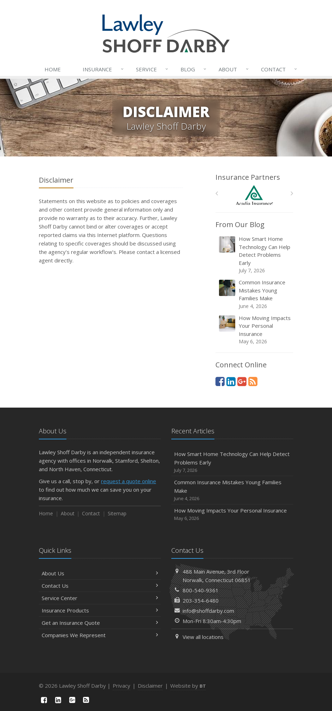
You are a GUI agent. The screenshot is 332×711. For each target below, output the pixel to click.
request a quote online (128, 481)
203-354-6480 (201, 600)
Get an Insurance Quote (100, 622)
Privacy (121, 685)
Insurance (101, 69)
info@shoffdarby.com (208, 610)
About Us (100, 573)
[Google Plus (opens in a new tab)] (242, 381)
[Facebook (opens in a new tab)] (220, 381)
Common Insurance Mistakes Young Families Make (254, 294)
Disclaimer (150, 685)
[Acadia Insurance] (254, 195)
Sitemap (117, 513)
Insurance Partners (247, 177)
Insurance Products (100, 610)
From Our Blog (240, 224)
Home (53, 69)
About (232, 69)
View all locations (203, 636)
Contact (277, 69)
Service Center (100, 598)
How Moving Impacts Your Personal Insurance (254, 329)
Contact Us (100, 585)
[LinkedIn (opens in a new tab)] (231, 381)
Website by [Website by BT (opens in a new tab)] (188, 685)
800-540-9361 (201, 590)
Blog (191, 69)
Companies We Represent (100, 635)
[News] (252, 381)
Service (150, 69)
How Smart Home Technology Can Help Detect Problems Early (254, 254)
